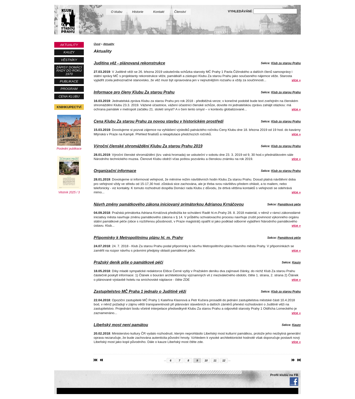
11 (214, 360)
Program (69, 89)
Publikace (69, 81)
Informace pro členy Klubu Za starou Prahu (134, 92)
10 (206, 360)
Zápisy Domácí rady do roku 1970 (69, 70)
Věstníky (69, 60)
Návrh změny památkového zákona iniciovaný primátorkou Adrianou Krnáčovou (169, 204)
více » (296, 80)
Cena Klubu (69, 96)
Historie (137, 12)
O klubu (116, 12)
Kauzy (69, 52)
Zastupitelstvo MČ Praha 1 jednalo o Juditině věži (140, 291)
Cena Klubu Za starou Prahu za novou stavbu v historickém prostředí (158, 121)
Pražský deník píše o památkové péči (128, 262)
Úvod (97, 43)
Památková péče (289, 204)
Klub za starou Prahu (286, 63)
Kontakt (158, 12)
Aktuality (69, 45)
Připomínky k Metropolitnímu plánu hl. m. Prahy (138, 238)
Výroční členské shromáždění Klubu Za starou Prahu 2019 (148, 146)
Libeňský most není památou (121, 325)
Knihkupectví (69, 107)
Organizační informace (115, 171)
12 (223, 360)
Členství (180, 12)
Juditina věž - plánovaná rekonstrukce (129, 63)
